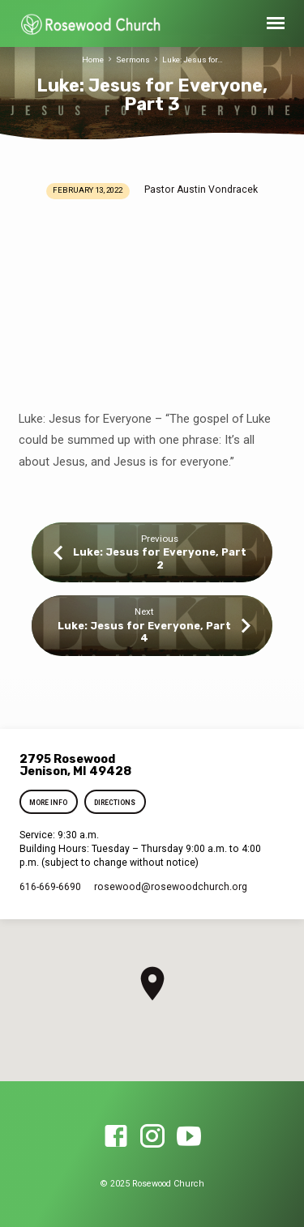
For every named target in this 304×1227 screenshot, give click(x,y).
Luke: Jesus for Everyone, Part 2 (159, 558)
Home (93, 59)
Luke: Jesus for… (192, 59)
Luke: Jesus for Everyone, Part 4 (144, 632)
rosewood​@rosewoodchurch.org (170, 887)
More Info (49, 803)
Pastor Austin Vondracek (201, 189)
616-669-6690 (50, 887)
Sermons (133, 59)
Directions (114, 803)
